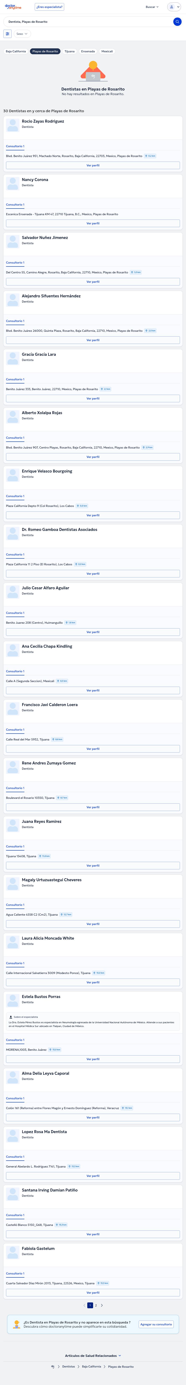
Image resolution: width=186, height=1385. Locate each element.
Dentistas (68, 1367)
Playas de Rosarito (45, 51)
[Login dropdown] (174, 7)
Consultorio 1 (15, 146)
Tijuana (70, 51)
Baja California (16, 51)
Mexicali (107, 51)
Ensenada (88, 51)
